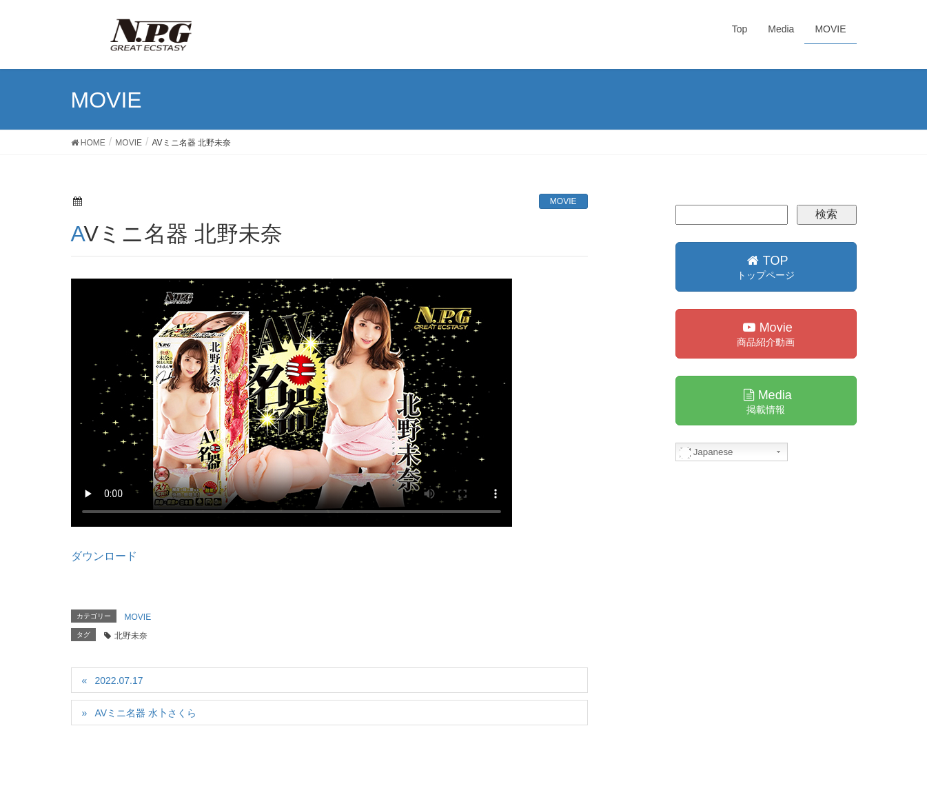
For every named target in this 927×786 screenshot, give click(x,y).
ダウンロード (104, 556)
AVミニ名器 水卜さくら (145, 712)
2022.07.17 (118, 680)
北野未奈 (130, 636)
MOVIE (563, 201)
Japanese (706, 452)
